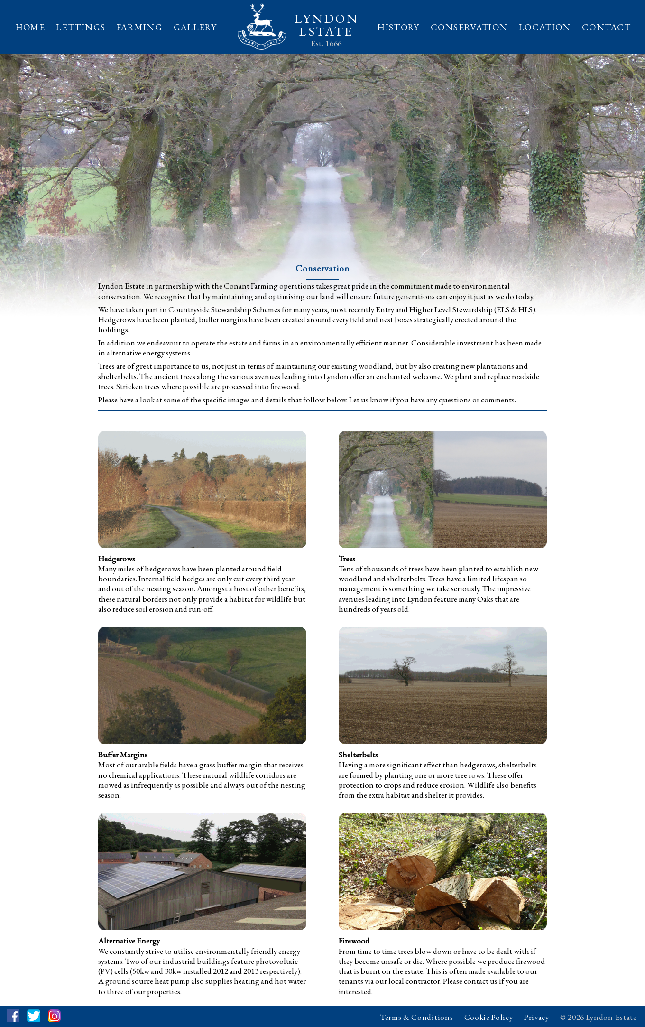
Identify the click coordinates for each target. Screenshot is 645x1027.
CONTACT (606, 27)
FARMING (140, 27)
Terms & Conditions (416, 1017)
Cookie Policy (488, 1017)
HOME (30, 27)
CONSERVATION (469, 27)
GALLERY (195, 27)
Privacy (536, 1017)
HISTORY (399, 27)
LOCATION (545, 27)
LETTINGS (80, 27)
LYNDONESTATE (326, 24)
